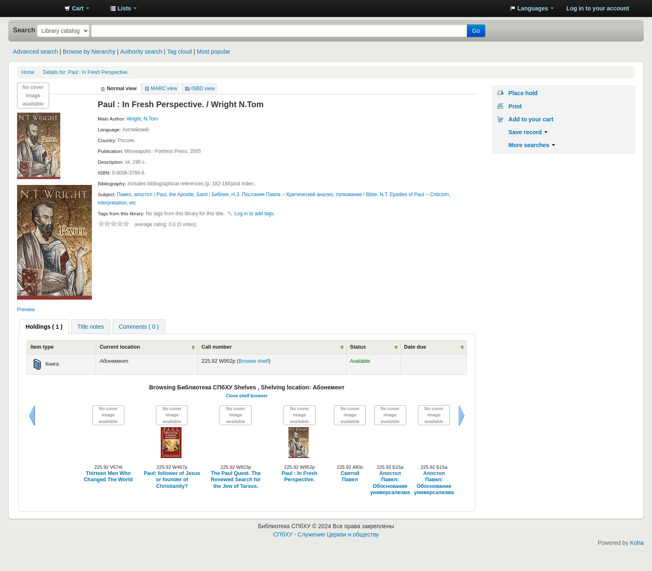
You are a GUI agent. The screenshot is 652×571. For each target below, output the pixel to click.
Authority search (141, 51)
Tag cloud (179, 51)
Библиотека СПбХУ (37, 8)
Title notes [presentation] (90, 326)
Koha (637, 542)
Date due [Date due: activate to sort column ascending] (415, 347)
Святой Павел (350, 476)
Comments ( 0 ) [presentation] (139, 326)
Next (461, 415)
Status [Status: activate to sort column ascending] (358, 347)
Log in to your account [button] (597, 8)
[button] (77, 8)
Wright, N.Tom (142, 119)
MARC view (164, 88)
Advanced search (35, 51)
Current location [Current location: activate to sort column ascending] (119, 347)
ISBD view (203, 88)
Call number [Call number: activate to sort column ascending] (216, 347)
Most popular (213, 51)
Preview (26, 310)
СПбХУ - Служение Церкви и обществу (326, 534)
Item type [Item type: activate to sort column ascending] (41, 347)
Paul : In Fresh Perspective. (85, 72)
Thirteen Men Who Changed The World (108, 476)
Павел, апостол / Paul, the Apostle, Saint (163, 194)
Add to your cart (531, 119)
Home (28, 72)
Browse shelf (254, 361)
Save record (528, 132)
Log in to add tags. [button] (255, 214)
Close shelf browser (247, 395)
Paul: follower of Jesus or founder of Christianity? (172, 479)
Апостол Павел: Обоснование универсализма (390, 482)
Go (476, 30)
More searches (532, 145)
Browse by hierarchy (89, 51)
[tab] (44, 326)
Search (24, 30)
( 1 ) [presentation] (44, 326)
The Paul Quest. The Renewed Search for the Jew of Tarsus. (236, 479)
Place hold (523, 93)
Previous (32, 415)
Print (515, 106)
